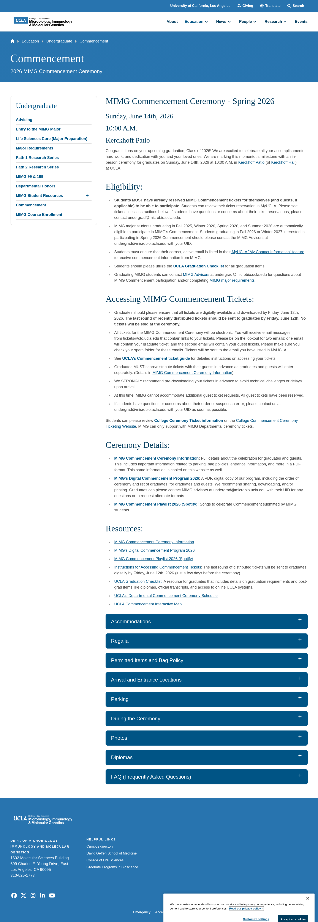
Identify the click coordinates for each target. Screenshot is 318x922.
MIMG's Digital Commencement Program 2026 (154, 550)
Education (30, 41)
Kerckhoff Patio (250, 162)
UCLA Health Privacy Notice (236, 912)
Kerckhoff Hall (282, 162)
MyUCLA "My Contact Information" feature (267, 252)
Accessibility (164, 912)
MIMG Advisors (195, 274)
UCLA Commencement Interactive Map (148, 604)
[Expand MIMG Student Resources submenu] (87, 195)
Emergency (141, 912)
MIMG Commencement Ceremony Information (192, 373)
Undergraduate (59, 41)
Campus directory (100, 846)
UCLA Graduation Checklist (137, 581)
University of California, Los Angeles (200, 6)
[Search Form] (295, 6)
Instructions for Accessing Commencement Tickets (157, 567)
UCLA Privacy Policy (194, 912)
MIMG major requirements (231, 280)
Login (267, 912)
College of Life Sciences (105, 860)
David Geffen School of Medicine (112, 853)
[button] (270, 6)
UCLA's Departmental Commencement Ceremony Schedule (166, 596)
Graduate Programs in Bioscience (112, 867)
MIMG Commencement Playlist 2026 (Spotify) (153, 559)
